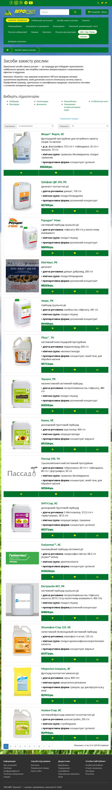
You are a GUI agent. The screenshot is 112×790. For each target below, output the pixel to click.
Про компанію (10, 765)
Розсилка (90, 774)
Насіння (86, 20)
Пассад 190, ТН (50, 458)
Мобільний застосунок (42, 20)
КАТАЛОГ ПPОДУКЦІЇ (17, 20)
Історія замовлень (94, 768)
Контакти (47, 32)
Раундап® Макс (51, 220)
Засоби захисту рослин (67, 20)
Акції (60, 776)
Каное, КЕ (47, 420)
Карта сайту (36, 771)
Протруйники (70, 101)
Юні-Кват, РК (49, 262)
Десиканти (42, 104)
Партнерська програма (68, 774)
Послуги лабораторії (17, 32)
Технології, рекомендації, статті (83, 26)
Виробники (63, 765)
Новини (34, 32)
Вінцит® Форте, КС (52, 134)
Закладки (90, 771)
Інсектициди (42, 101)
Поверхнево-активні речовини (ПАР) (72, 107)
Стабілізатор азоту (99, 101)
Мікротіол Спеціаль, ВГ (55, 668)
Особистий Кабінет (94, 765)
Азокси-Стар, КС (51, 710)
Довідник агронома (17, 41)
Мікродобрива (15, 26)
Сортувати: (10, 126)
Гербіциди (14, 101)
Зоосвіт (83, 36)
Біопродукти (59, 26)
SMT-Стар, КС (49, 503)
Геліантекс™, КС (51, 544)
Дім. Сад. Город (87, 32)
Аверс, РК (47, 300)
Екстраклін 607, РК (52, 586)
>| (49, 746)
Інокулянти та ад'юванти (37, 26)
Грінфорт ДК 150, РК (53, 182)
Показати (64, 126)
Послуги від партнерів (65, 32)
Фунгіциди (14, 104)
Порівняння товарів (69, 118)
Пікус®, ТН (47, 337)
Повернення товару (40, 768)
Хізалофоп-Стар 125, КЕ (56, 627)
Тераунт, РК (48, 379)
